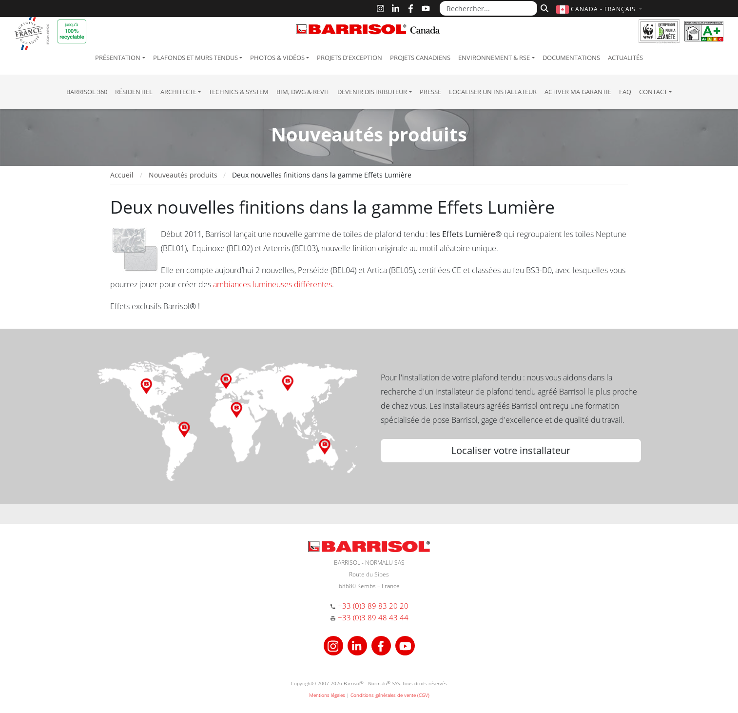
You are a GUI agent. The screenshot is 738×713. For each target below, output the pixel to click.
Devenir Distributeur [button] (372, 91)
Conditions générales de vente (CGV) (389, 695)
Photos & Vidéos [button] (277, 57)
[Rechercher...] (488, 8)
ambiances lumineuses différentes (272, 284)
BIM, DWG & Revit (303, 91)
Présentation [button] (117, 57)
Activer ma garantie (577, 91)
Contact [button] (653, 91)
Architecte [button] (178, 91)
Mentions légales (327, 695)
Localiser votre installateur (510, 450)
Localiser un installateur (493, 91)
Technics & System (239, 91)
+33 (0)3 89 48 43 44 (373, 617)
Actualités (625, 57)
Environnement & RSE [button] (494, 57)
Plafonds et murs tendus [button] (195, 57)
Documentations (571, 57)
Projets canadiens (420, 57)
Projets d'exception (349, 57)
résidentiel (134, 91)
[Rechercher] (543, 7)
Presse (430, 91)
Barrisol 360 (86, 91)
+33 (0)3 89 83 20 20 (373, 606)
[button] (600, 9)
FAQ (625, 91)
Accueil (122, 174)
